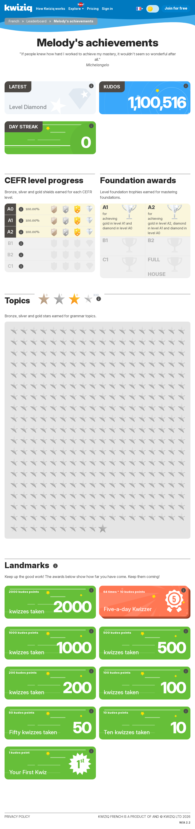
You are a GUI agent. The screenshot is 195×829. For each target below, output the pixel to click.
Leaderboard (36, 21)
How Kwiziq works (50, 9)
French (14, 21)
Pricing (93, 9)
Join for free (176, 8)
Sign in (107, 9)
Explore (76, 9)
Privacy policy (17, 816)
